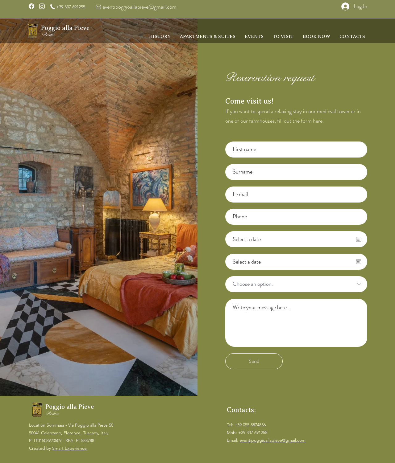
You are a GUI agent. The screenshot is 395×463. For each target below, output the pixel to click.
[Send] (254, 361)
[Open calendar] (358, 239)
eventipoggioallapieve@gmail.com (139, 7)
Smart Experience (69, 448)
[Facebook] (31, 6)
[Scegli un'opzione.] (296, 284)
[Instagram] (42, 6)
